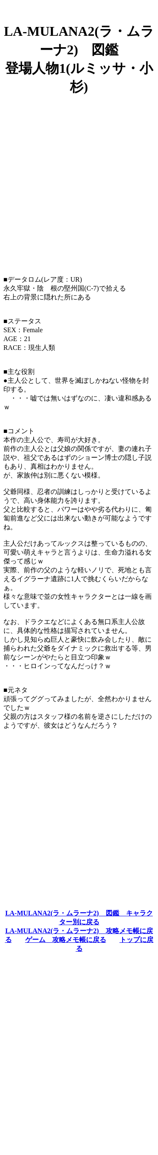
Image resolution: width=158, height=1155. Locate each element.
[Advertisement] (79, 182)
